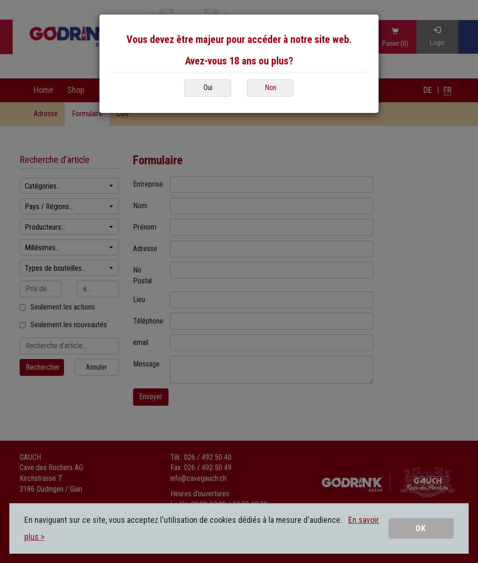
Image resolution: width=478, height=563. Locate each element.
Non (270, 87)
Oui (208, 87)
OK (420, 528)
